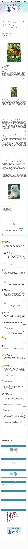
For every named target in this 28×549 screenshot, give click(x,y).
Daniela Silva (6, 312)
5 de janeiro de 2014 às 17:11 (10, 253)
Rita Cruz (5, 289)
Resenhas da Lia (19, 230)
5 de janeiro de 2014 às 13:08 (8, 270)
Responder (24, 249)
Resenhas (14, 230)
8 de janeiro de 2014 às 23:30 (8, 381)
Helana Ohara (6, 365)
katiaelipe (6, 393)
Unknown (6, 241)
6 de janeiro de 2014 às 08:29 (8, 338)
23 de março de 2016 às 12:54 (8, 410)
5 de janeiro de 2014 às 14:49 (8, 290)
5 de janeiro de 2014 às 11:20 (8, 242)
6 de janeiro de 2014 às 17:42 (8, 355)
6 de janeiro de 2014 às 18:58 (8, 366)
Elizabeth (5, 345)
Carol (5, 380)
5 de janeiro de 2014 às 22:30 (10, 264)
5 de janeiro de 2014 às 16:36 (8, 313)
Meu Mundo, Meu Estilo (8, 276)
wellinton (6, 409)
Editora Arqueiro (9, 230)
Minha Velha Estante (10, 263)
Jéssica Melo (6, 269)
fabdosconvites (7, 354)
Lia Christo (8, 252)
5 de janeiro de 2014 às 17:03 (10, 328)
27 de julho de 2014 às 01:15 (8, 394)
